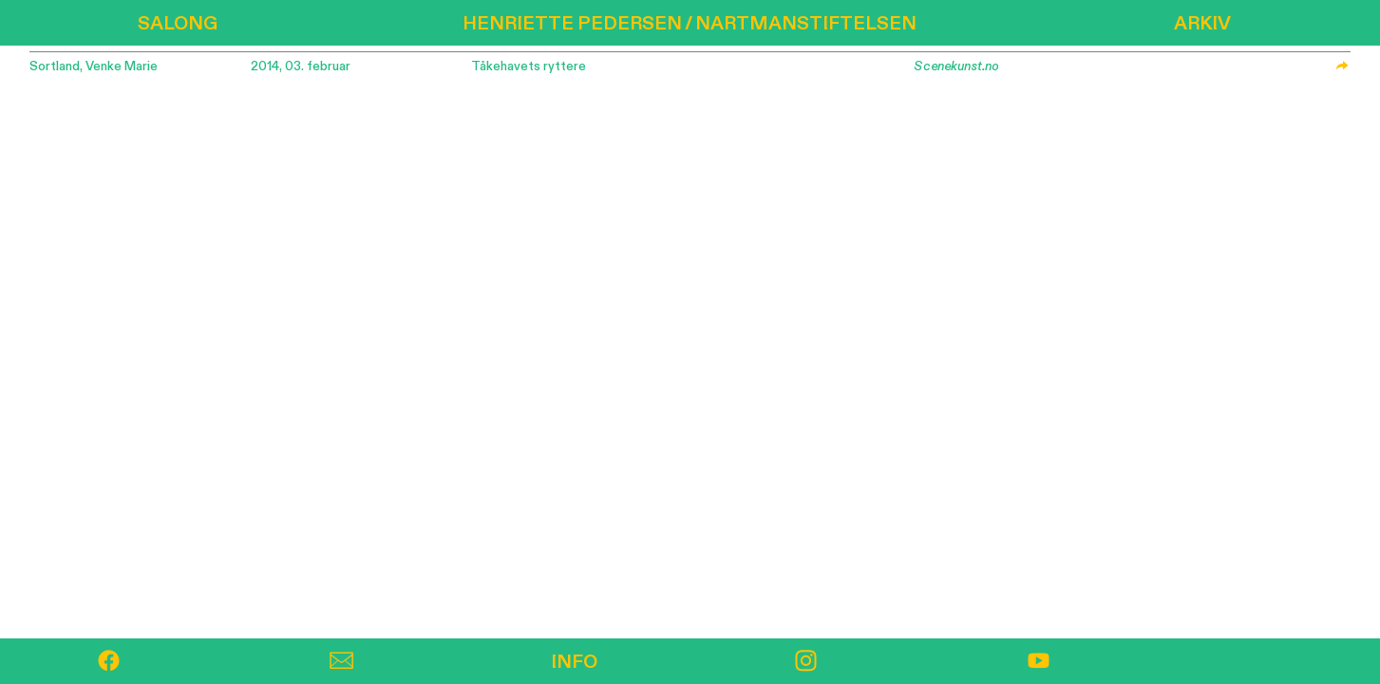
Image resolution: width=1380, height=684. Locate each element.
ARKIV (1202, 23)
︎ (1038, 662)
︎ (806, 662)
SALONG (177, 23)
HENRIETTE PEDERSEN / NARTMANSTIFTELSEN (690, 23)
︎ (1342, 66)
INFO (574, 662)
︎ (341, 662)
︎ (109, 662)
